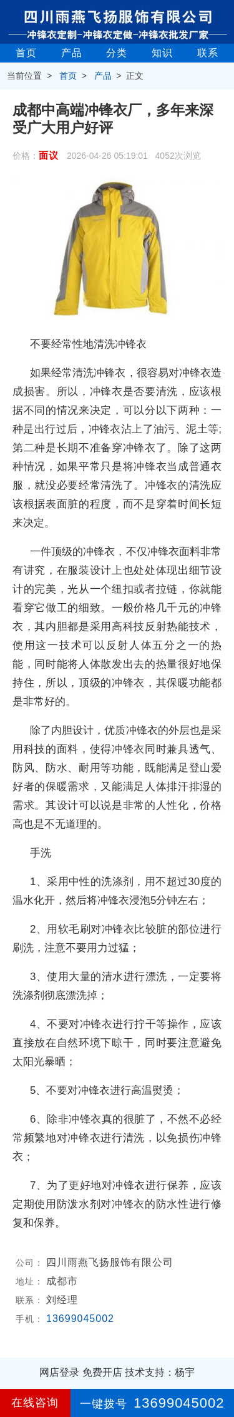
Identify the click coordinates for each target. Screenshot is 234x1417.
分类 (116, 53)
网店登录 (59, 1372)
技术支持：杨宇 (160, 1372)
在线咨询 (35, 1402)
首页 (26, 53)
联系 (207, 53)
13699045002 (80, 1318)
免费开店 (102, 1372)
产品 (71, 53)
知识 (162, 53)
